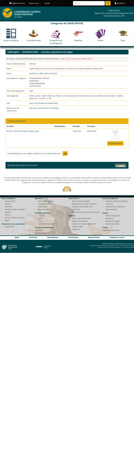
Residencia (109, 218)
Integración (76, 229)
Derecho (8, 204)
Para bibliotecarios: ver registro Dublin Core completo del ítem (33, 153)
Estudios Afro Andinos (80, 221)
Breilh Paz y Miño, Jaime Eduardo (43, 73)
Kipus (40, 218)
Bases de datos (43, 209)
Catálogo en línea (44, 204)
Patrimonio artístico (112, 224)
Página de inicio (17, 3)
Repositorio (42, 207)
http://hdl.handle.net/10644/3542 (43, 103)
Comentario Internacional (47, 224)
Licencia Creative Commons (49, 165)
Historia (7, 215)
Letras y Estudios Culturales (15, 218)
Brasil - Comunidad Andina (81, 218)
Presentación (9, 227)
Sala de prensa (40, 233)
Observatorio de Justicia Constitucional (86, 212)
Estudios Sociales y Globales (15, 209)
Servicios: (121, 3)
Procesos (41, 216)
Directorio (33, 237)
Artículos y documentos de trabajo (56, 52)
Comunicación (10, 201)
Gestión (7, 212)
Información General (45, 201)
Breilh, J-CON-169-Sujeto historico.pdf (23, 131)
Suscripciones (52, 237)
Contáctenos (73, 237)
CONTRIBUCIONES (30, 52)
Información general (112, 216)
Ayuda (47, 3)
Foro (40, 221)
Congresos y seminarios (110, 230)
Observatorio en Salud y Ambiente (84, 204)
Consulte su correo (117, 237)
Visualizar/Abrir (115, 143)
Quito (17, 237)
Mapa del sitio (94, 237)
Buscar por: (34, 3)
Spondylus (39, 230)
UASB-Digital (13, 52)
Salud (7, 220)
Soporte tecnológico (112, 221)
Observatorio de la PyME (81, 201)
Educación (8, 207)
